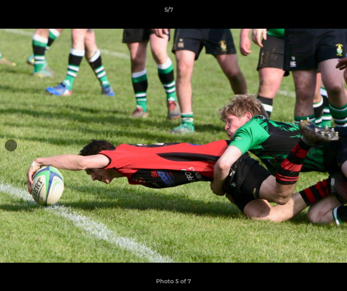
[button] (313, 11)
